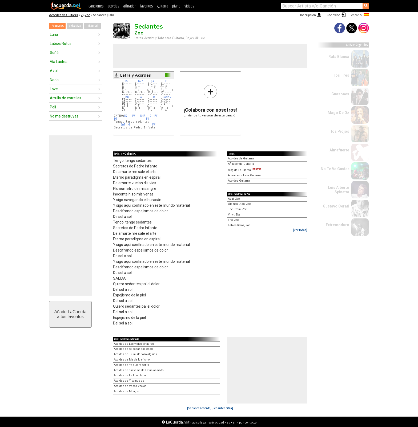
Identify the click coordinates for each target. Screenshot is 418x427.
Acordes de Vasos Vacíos (130, 386)
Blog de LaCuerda (244, 170)
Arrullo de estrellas (65, 98)
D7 (126, 81)
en (234, 422)
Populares (57, 26)
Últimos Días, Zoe (239, 204)
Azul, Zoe (234, 199)
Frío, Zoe (233, 220)
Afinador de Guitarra (241, 164)
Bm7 (140, 81)
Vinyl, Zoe (234, 214)
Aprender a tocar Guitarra (244, 175)
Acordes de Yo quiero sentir (131, 365)
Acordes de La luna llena (130, 375)
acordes (113, 6)
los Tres (341, 75)
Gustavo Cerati (336, 206)
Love (54, 89)
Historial (92, 26)
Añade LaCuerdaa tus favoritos (70, 314)
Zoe (87, 15)
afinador (129, 6)
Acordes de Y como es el (129, 380)
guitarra (162, 6)
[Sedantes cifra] (222, 408)
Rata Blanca (338, 56)
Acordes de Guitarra (63, 15)
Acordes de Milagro (126, 391)
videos (189, 6)
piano (176, 6)
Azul (54, 71)
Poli (53, 107)
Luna (54, 34)
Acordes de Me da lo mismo (132, 359)
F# (152, 81)
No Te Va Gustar (335, 169)
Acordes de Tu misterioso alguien (135, 354)
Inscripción (308, 15)
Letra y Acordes (135, 75)
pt (240, 422)
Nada (54, 80)
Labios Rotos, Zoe (239, 225)
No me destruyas (64, 116)
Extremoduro (337, 225)
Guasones (340, 94)
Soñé (54, 52)
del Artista (75, 26)
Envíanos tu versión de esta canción (210, 100)
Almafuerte (339, 150)
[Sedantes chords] (199, 408)
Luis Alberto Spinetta (338, 189)
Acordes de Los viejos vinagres (134, 344)
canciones (96, 6)
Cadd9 (167, 97)
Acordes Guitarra (239, 180)
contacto (250, 422)
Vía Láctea (58, 62)
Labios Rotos (60, 43)
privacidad (216, 422)
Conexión (333, 15)
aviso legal (199, 422)
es (228, 422)
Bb (127, 97)
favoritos (146, 6)
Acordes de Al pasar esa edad (133, 349)
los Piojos (340, 131)
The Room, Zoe (237, 209)
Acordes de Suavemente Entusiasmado (138, 370)
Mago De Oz (338, 113)
